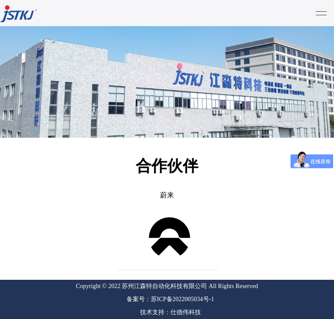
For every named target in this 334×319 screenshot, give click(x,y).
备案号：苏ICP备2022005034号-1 (170, 299)
